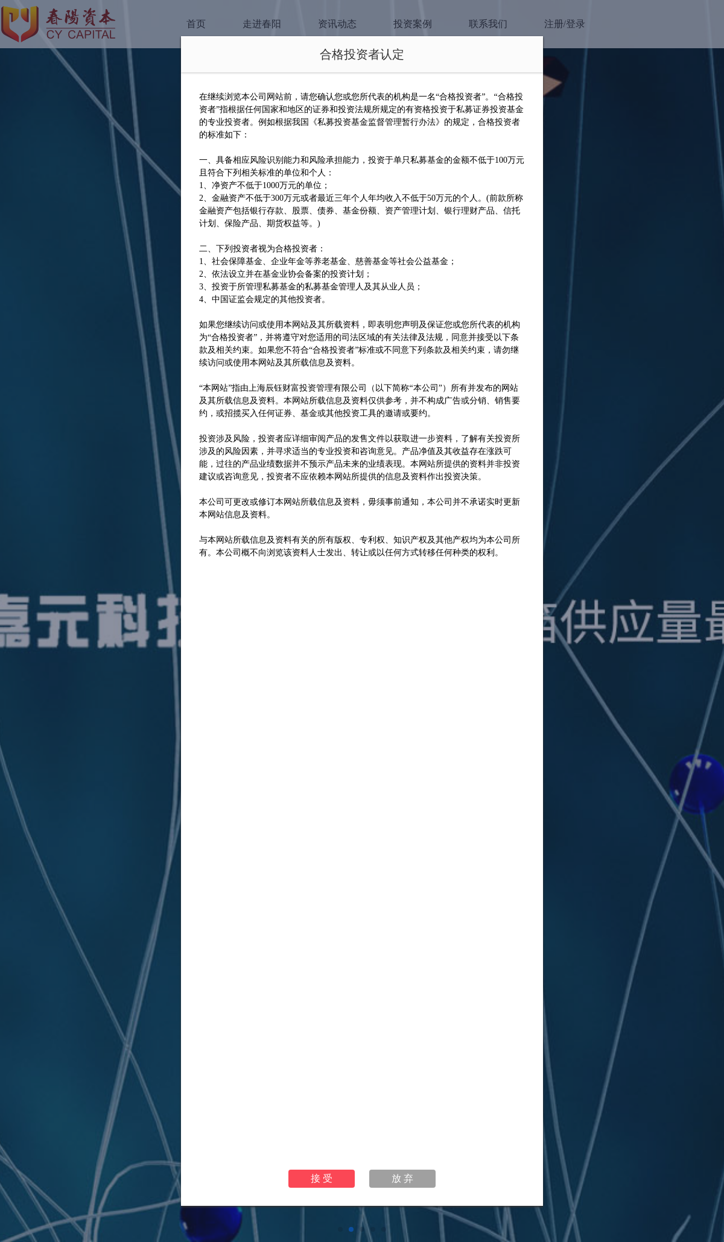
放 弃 (402, 1178)
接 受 (321, 1178)
